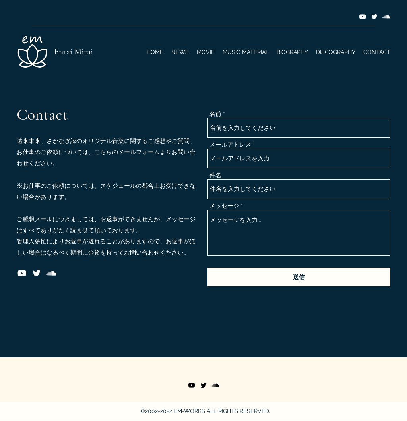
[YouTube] (362, 17)
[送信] (298, 277)
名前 (215, 114)
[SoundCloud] (386, 17)
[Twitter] (374, 17)
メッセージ (224, 206)
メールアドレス (230, 145)
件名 (215, 175)
